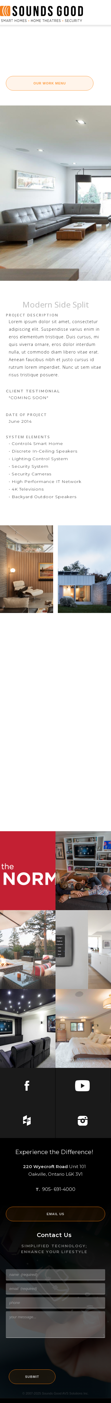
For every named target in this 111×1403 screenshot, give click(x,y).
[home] (41, 14)
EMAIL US (55, 1214)
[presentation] (50, 1352)
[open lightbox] (26, 569)
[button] (99, 14)
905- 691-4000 (58, 1189)
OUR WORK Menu (50, 83)
